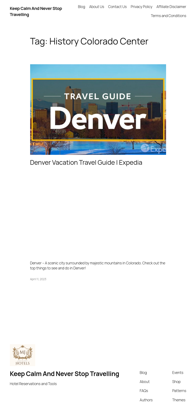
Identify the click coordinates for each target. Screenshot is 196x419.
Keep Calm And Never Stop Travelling (64, 373)
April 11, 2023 (38, 279)
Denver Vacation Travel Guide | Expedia (86, 162)
